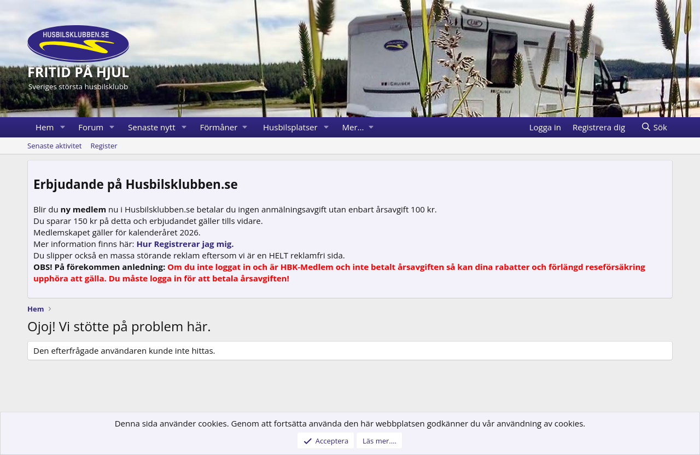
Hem (45, 127)
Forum (90, 127)
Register (103, 146)
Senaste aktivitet (54, 146)
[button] (62, 127)
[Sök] (654, 127)
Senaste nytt (151, 127)
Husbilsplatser (290, 127)
